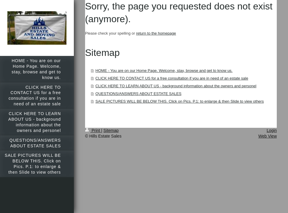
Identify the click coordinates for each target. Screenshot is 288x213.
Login (272, 130)
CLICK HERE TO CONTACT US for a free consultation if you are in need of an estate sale (171, 78)
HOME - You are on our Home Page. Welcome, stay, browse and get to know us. (163, 70)
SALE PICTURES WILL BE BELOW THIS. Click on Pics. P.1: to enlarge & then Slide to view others (179, 101)
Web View (267, 136)
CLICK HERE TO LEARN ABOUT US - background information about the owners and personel (175, 86)
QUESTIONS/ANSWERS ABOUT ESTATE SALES (138, 93)
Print (93, 130)
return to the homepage (156, 33)
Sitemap (110, 130)
